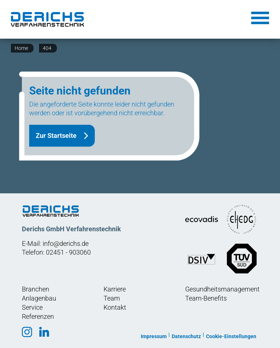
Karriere (115, 289)
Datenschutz (186, 336)
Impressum (154, 336)
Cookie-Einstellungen (231, 336)
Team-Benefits (206, 298)
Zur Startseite (56, 135)
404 (47, 48)
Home (21, 48)
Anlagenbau (39, 298)
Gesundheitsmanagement (222, 289)
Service (32, 307)
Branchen (35, 289)
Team (112, 298)
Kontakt (115, 307)
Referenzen (38, 316)
